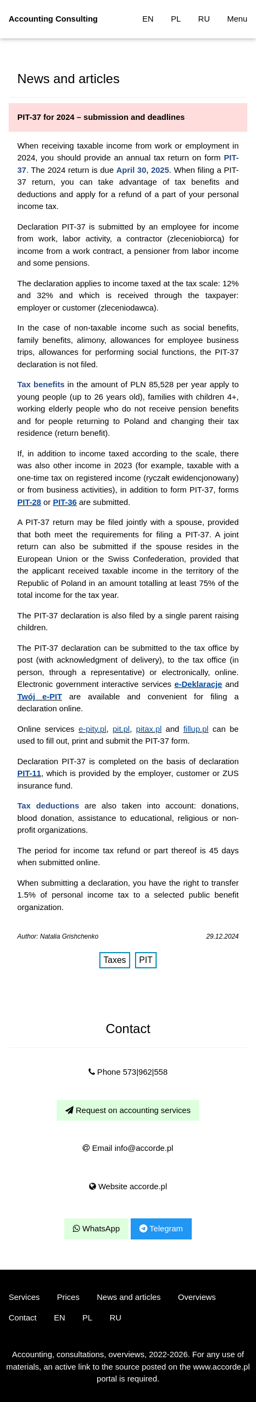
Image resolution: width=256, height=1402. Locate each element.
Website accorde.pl (128, 1186)
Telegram (161, 1228)
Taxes (115, 960)
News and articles (128, 1297)
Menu (237, 18)
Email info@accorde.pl (128, 1147)
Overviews (197, 1297)
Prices (68, 1297)
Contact (23, 1317)
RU (204, 18)
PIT (146, 960)
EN (148, 18)
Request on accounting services (128, 1110)
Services (24, 1297)
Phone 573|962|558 (128, 1071)
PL (175, 18)
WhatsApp (96, 1228)
